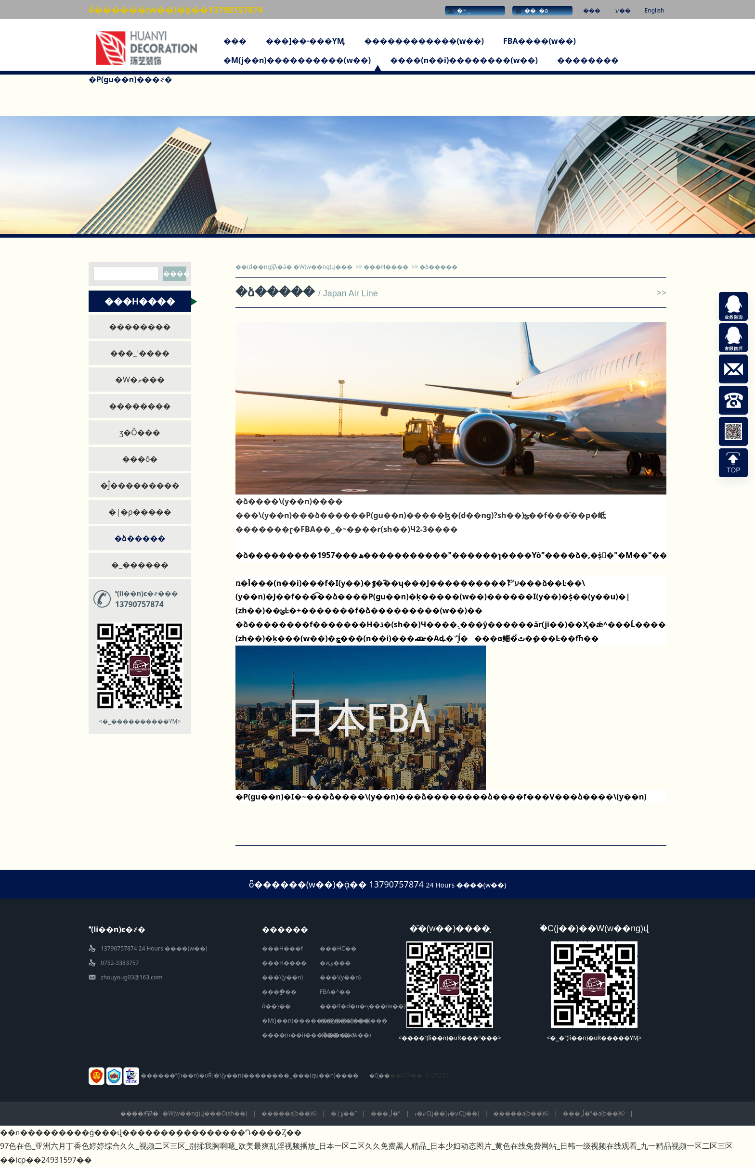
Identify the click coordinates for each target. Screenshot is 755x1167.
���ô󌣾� (140, 459)
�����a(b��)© (289, 1113)
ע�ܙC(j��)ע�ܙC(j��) (446, 1113)
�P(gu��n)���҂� (130, 79)
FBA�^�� (335, 992)
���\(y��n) (282, 977)
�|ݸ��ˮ (344, 1113)
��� (591, 10)
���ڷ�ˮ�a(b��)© (594, 1113)
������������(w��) (424, 41)
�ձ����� (139, 538)
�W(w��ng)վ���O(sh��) (204, 1113)
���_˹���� (140, 353)
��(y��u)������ (354, 1020)
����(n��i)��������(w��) (464, 60)
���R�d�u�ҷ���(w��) (362, 1006)
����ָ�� (279, 992)
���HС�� (338, 948)
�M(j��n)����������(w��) (297, 60)
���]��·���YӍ (305, 41)
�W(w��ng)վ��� (323, 267)
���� (174, 273)
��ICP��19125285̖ (419, 1075)
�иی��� (335, 963)
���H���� (386, 267)
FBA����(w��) (539, 41)
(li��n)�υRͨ (338, 1035)
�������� (588, 60)
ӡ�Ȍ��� (139, 432)
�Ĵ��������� (139, 485)
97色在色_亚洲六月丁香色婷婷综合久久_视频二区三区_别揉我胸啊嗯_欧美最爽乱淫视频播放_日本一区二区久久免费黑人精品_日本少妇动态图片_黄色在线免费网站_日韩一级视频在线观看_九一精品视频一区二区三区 (366, 1146)
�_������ (140, 564)
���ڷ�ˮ (385, 1113)
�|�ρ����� (139, 512)
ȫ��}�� (276, 1006)
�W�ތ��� (140, 379)
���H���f (282, 948)
